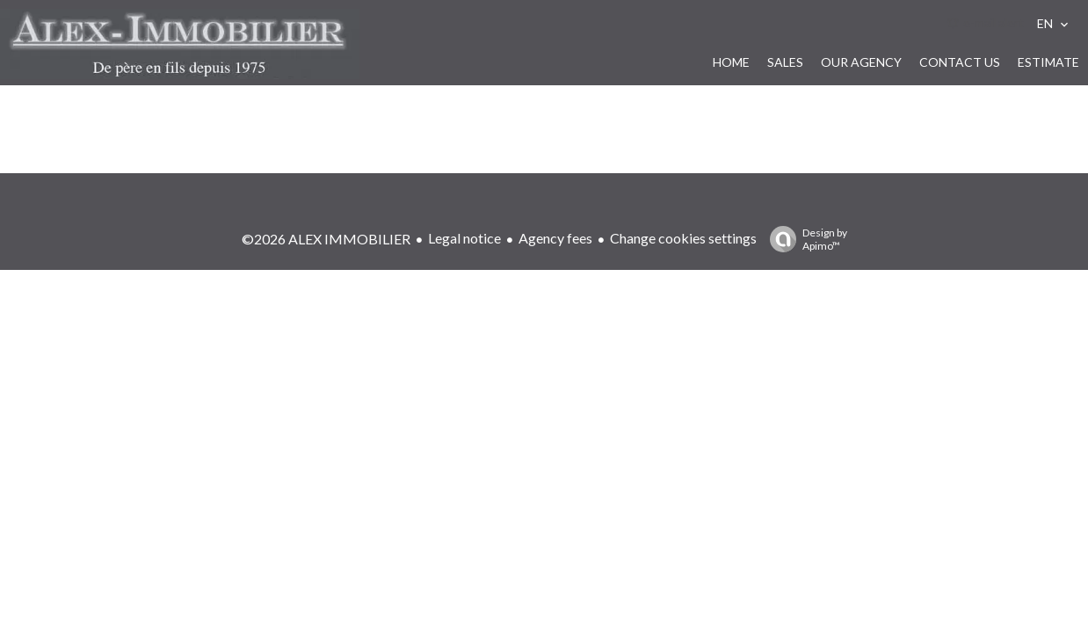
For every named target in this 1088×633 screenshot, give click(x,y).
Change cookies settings (683, 237)
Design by (804, 239)
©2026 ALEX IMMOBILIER (326, 238)
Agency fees (555, 237)
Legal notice (464, 237)
